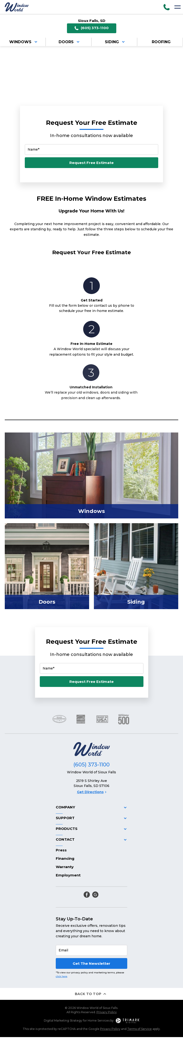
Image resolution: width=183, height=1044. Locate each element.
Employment (68, 875)
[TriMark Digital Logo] (127, 1020)
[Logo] (17, 6)
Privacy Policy (107, 1012)
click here (61, 976)
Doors (70, 42)
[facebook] (87, 894)
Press (61, 850)
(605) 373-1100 (92, 28)
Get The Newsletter (91, 963)
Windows (24, 42)
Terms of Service (139, 1029)
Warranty (65, 867)
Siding (115, 42)
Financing (65, 858)
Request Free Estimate (91, 162)
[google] (95, 894)
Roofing (161, 42)
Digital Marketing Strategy (63, 1020)
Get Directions (91, 792)
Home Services (99, 1020)
